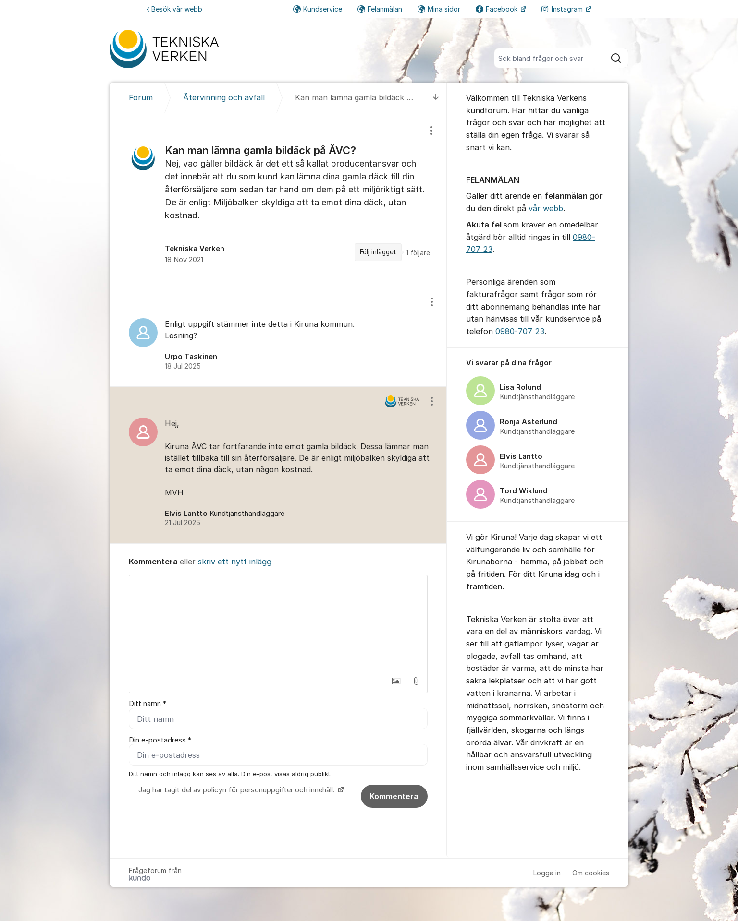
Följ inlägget (378, 252)
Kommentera (393, 796)
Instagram (563, 9)
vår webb (546, 208)
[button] (396, 681)
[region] (278, 200)
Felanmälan (379, 9)
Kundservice (317, 9)
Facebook (497, 9)
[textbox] (278, 623)
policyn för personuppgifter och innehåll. (270, 790)
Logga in (547, 873)
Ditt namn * (147, 703)
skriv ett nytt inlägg (234, 561)
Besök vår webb (174, 9)
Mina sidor (439, 9)
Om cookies (590, 873)
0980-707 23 (519, 331)
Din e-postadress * (160, 740)
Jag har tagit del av (240, 790)
